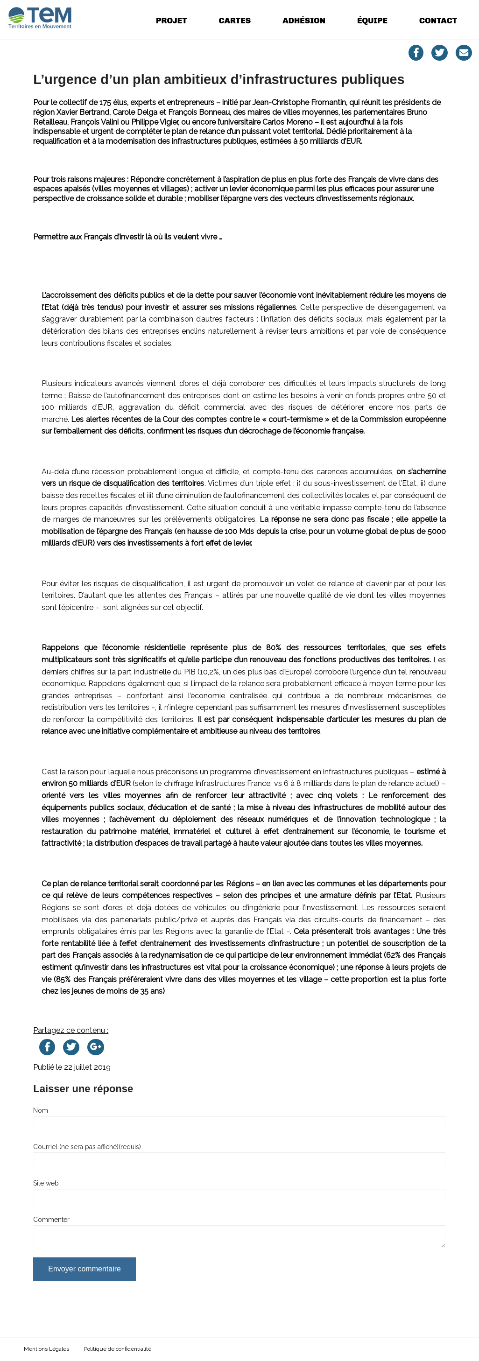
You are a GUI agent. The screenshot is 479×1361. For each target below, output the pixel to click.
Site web (46, 1183)
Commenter (51, 1219)
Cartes (235, 20)
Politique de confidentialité (117, 1349)
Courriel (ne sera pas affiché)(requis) (87, 1147)
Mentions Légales (46, 1349)
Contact (438, 20)
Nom (40, 1110)
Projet (171, 20)
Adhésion (303, 20)
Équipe (372, 20)
